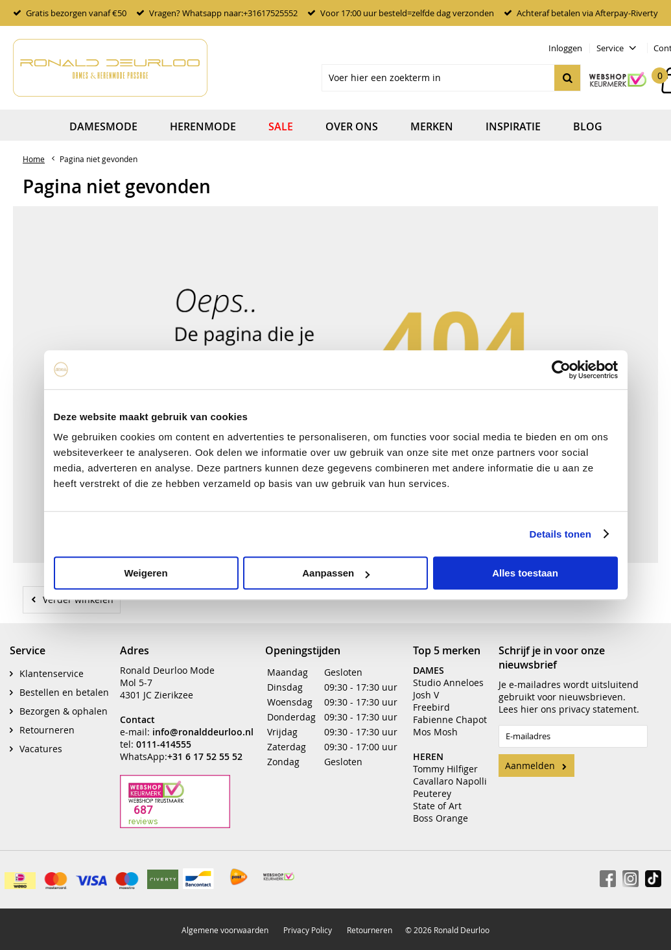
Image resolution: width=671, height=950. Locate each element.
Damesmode (103, 126)
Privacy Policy (307, 930)
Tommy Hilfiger (445, 769)
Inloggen (565, 48)
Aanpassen (336, 572)
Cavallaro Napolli (450, 781)
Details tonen (560, 534)
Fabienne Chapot (450, 719)
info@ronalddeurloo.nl (202, 732)
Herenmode (203, 126)
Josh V (426, 695)
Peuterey (432, 793)
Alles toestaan (525, 572)
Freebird (431, 707)
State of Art (437, 806)
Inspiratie (513, 126)
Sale (280, 126)
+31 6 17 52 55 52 (204, 756)
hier (529, 709)
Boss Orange (440, 818)
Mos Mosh (435, 732)
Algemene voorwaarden (225, 930)
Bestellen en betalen (64, 692)
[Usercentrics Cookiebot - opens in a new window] (561, 369)
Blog (587, 126)
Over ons (351, 126)
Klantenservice (51, 673)
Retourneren (47, 730)
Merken (431, 126)
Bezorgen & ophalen (63, 711)
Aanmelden (530, 765)
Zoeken (567, 78)
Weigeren (145, 572)
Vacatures (40, 748)
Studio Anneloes (448, 682)
